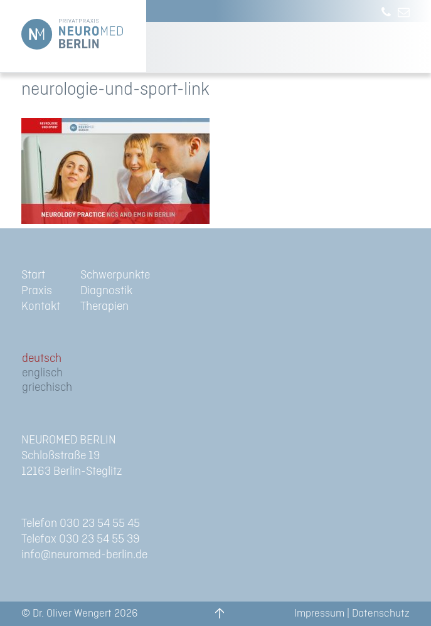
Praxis (36, 290)
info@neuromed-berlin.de (84, 554)
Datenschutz (381, 613)
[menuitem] (47, 359)
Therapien (104, 306)
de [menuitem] (28, 358)
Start (33, 275)
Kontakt (40, 306)
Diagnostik (106, 290)
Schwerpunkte (115, 275)
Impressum (319, 613)
